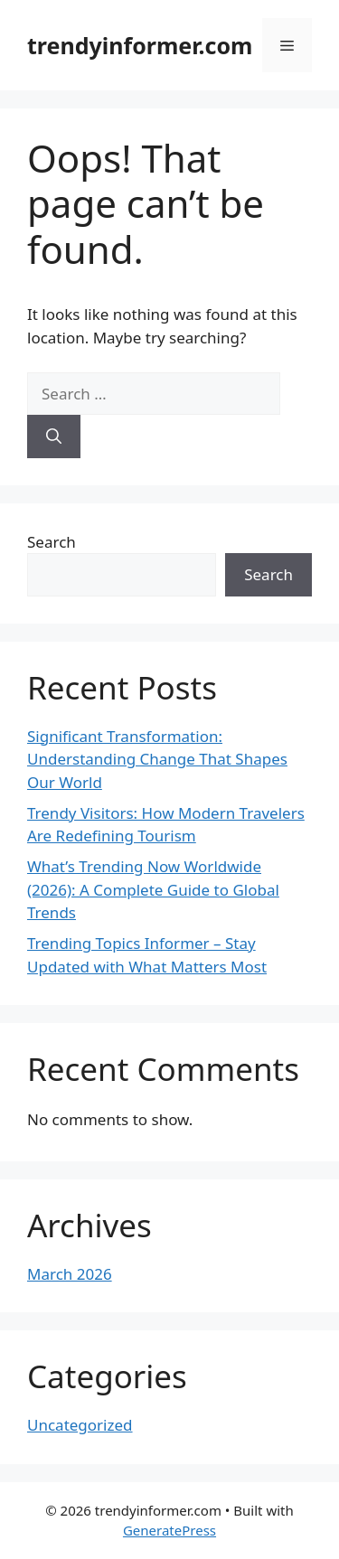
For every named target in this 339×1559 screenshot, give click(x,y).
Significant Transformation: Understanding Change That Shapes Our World (157, 759)
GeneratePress (169, 1530)
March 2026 (69, 1273)
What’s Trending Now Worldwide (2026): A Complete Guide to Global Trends (153, 889)
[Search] (53, 436)
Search (51, 541)
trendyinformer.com (139, 45)
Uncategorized (80, 1424)
